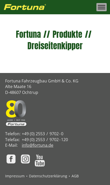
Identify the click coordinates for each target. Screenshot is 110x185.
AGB (75, 176)
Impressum (15, 176)
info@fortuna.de (37, 145)
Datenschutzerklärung (48, 176)
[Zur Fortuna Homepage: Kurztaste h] (27, 7)
